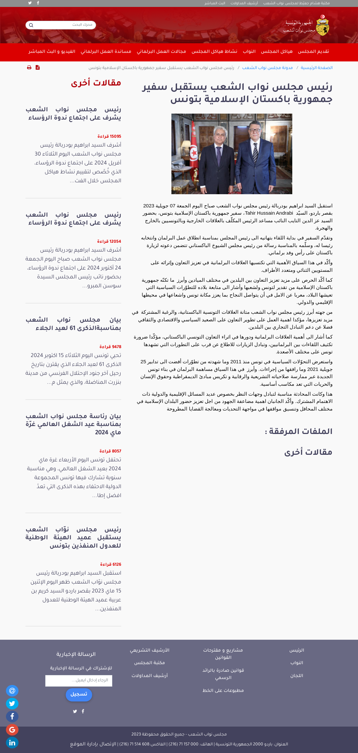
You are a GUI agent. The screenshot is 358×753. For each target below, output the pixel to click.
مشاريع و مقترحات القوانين (223, 654)
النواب (296, 663)
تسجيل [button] (79, 695)
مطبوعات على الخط (223, 691)
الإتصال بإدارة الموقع (93, 744)
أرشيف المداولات (244, 4)
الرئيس (296, 650)
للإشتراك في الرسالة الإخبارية (81, 668)
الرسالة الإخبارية (76, 655)
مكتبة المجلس (149, 663)
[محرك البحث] (60, 25)
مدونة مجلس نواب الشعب (267, 68)
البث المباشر (215, 4)
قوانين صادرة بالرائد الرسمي (223, 674)
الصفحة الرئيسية (317, 68)
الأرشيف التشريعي (149, 650)
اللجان (296, 676)
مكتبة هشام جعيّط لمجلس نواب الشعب (296, 4)
